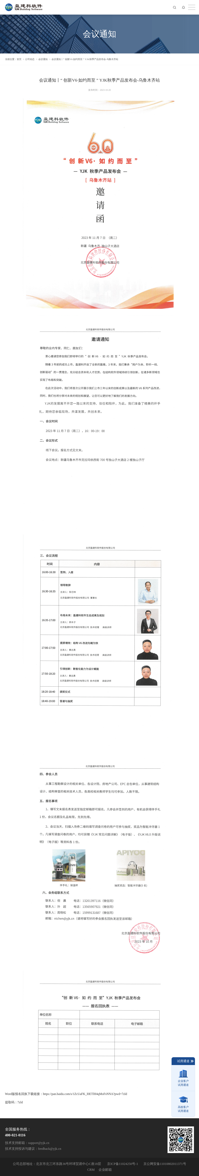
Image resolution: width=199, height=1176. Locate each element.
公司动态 (29, 59)
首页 (19, 59)
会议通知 (43, 59)
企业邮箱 (105, 1170)
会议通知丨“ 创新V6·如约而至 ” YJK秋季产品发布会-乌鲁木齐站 (84, 59)
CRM (91, 1170)
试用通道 (185, 1061)
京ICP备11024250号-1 (122, 1164)
